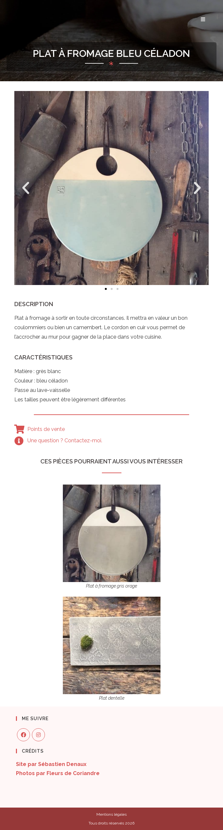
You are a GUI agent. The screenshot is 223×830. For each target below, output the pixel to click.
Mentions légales (111, 814)
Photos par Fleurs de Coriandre (58, 773)
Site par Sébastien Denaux (51, 764)
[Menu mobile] (203, 19)
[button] (106, 289)
